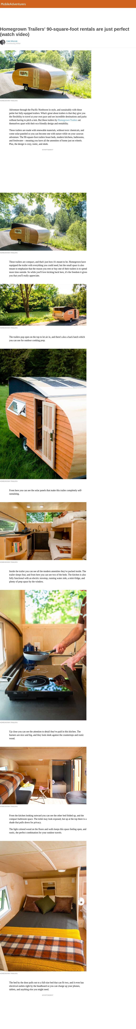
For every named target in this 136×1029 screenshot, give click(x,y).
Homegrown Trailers (67, 120)
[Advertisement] (68, 17)
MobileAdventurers (13, 4)
